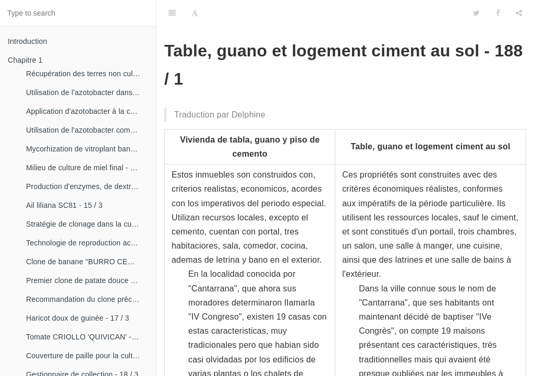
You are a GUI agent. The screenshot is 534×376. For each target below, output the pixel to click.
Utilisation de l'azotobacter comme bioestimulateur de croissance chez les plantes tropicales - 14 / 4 (87, 130)
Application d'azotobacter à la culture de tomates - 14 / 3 (87, 111)
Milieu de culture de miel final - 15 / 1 (87, 167)
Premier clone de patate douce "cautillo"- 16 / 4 (87, 280)
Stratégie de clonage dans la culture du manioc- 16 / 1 (87, 224)
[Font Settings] (195, 13)
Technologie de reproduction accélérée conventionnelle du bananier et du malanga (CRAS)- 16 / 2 (87, 243)
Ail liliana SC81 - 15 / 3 (64, 205)
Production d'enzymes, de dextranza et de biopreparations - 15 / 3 (87, 186)
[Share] (519, 13)
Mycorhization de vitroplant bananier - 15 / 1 (87, 149)
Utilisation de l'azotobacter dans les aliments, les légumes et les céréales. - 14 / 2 (87, 92)
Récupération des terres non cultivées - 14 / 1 (87, 73)
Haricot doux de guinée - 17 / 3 (77, 318)
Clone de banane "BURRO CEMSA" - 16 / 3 (87, 261)
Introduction (27, 41)
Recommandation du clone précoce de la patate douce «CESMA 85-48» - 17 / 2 (87, 299)
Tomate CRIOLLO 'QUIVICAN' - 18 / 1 (87, 337)
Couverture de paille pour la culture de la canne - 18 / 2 (87, 355)
